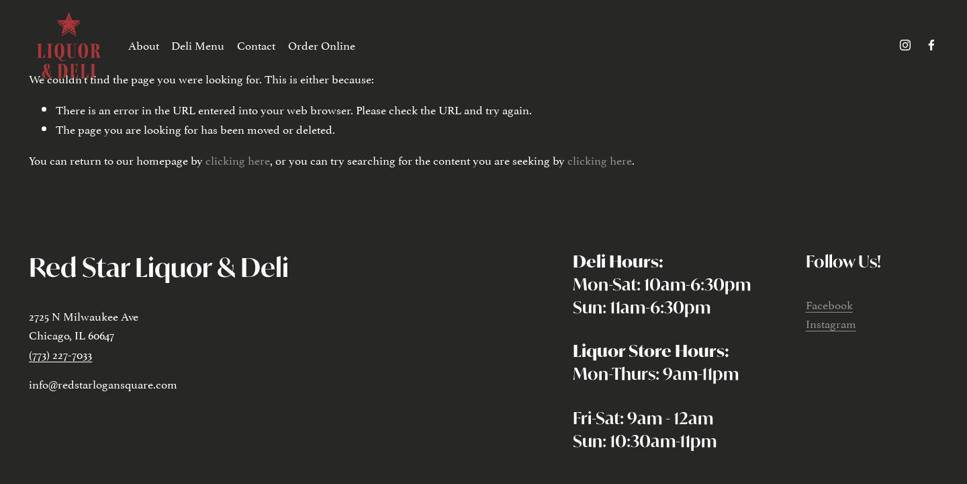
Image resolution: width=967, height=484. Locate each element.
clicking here (237, 159)
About (143, 44)
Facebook (829, 304)
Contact (256, 44)
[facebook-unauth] (931, 45)
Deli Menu (197, 44)
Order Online (321, 44)
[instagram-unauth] (905, 45)
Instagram (831, 322)
